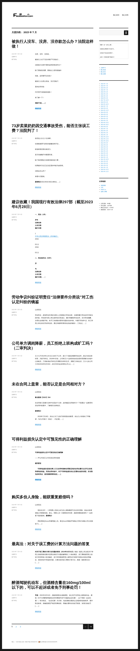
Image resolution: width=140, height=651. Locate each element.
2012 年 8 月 (104, 145)
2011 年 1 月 (104, 167)
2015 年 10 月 (104, 104)
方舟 (102, 187)
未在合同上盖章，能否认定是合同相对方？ (49, 384)
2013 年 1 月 (104, 134)
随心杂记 (103, 72)
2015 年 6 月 (104, 108)
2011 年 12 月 (104, 159)
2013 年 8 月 (104, 126)
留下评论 (14, 59)
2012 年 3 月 (104, 153)
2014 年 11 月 (104, 110)
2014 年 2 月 (104, 120)
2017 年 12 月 (104, 100)
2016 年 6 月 (104, 102)
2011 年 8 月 (104, 163)
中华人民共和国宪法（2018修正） (47, 236)
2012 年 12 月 (104, 137)
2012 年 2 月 (104, 155)
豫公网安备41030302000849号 (48, 642)
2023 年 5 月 (104, 88)
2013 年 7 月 (104, 128)
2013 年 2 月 (104, 132)
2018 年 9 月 (104, 98)
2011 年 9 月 (104, 161)
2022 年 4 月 (104, 94)
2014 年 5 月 (104, 116)
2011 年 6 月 (104, 165)
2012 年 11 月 (104, 139)
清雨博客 (103, 185)
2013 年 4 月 (104, 130)
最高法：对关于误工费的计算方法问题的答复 (50, 544)
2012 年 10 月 (104, 141)
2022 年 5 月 (104, 92)
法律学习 (14, 56)
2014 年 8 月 (104, 112)
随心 (13, 642)
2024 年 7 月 (104, 83)
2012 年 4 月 (104, 151)
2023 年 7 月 (104, 86)
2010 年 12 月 (104, 169)
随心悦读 (103, 70)
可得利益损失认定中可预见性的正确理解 (47, 439)
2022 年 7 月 (104, 90)
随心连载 (103, 74)
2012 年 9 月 (104, 143)
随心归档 (125, 15)
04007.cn (103, 189)
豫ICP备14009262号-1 (31, 642)
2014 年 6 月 (104, 114)
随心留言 (116, 15)
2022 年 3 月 (104, 96)
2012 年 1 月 (104, 157)
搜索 (126, 32)
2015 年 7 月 (104, 106)
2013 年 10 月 (104, 124)
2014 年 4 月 (104, 118)
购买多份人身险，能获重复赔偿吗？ (43, 497)
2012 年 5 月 (104, 149)
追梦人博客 (104, 191)
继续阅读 (38, 108)
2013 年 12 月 (104, 122)
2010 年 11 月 (104, 171)
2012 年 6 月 (104, 147)
